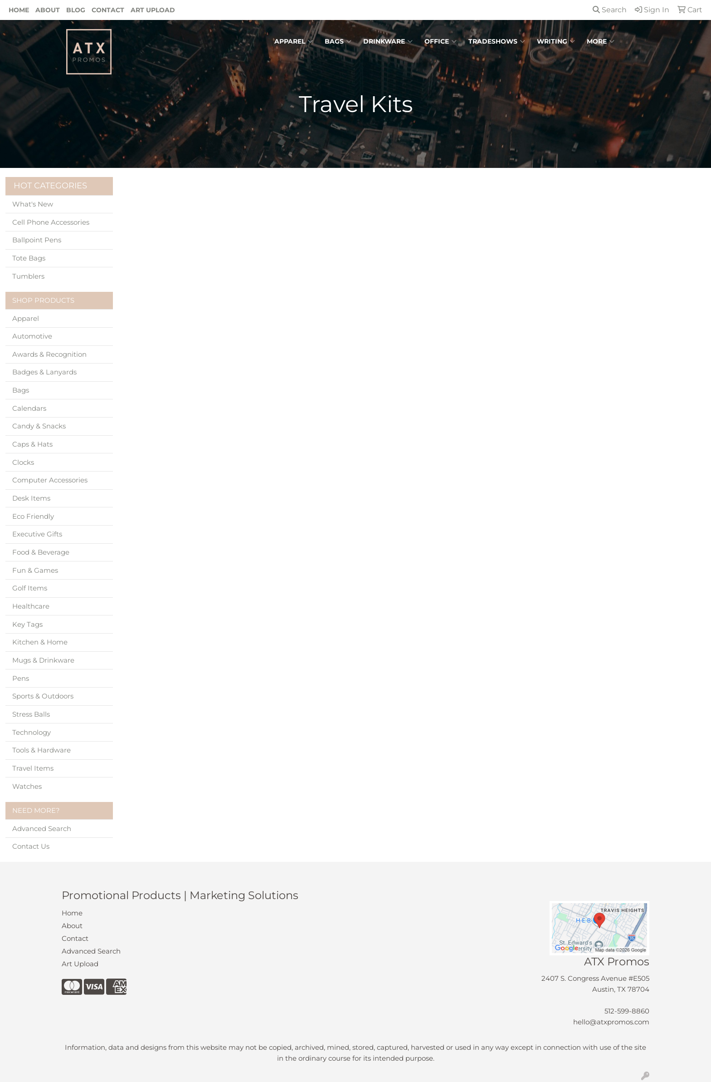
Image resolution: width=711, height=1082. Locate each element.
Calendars (29, 408)
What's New (32, 204)
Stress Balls (31, 714)
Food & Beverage (40, 552)
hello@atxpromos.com (611, 1022)
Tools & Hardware (41, 750)
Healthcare (30, 606)
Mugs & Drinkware (43, 660)
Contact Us (30, 846)
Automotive (32, 336)
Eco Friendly (33, 516)
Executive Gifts (37, 534)
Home (19, 10)
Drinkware (388, 41)
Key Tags (27, 624)
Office (440, 41)
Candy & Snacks (39, 426)
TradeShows (496, 41)
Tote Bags (28, 258)
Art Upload (153, 10)
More (600, 41)
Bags (338, 41)
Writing (556, 41)
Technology (31, 732)
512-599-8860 (626, 1011)
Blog (75, 10)
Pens (20, 678)
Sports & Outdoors (42, 696)
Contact (108, 10)
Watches (27, 786)
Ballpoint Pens (36, 240)
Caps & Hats (32, 444)
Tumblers (28, 276)
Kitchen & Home (40, 642)
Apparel (293, 41)
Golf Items (29, 588)
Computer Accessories (50, 480)
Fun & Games (35, 570)
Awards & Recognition (49, 354)
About (47, 10)
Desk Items (31, 498)
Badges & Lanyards (44, 372)
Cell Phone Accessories (50, 222)
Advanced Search (41, 829)
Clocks (23, 462)
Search (610, 9)
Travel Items (33, 768)
